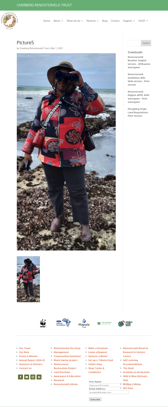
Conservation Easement (67, 356)
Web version (135, 81)
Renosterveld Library (66, 384)
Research (59, 380)
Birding (127, 384)
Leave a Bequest (97, 352)
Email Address (97, 388)
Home (46, 20)
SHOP (141, 20)
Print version (135, 115)
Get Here (128, 388)
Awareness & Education (67, 376)
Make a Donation (98, 348)
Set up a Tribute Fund (100, 360)
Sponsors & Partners (31, 364)
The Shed (128, 368)
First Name (95, 381)
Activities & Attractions (136, 372)
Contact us (25, 368)
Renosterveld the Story (67, 348)
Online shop (95, 364)
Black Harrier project (66, 360)
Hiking (137, 384)
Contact (115, 20)
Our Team (24, 348)
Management (61, 352)
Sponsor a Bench (97, 356)
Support (127, 20)
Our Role (24, 352)
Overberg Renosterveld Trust (34, 48)
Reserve (91, 20)
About (56, 20)
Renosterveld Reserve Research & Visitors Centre (135, 352)
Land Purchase (62, 372)
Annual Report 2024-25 (32, 360)
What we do (73, 20)
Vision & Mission (28, 356)
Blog (104, 20)
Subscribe (95, 399)
